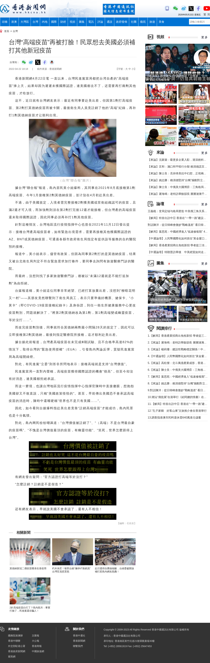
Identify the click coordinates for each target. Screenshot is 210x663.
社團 (133, 21)
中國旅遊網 (38, 651)
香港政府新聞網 (16, 651)
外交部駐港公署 (16, 646)
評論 (100, 21)
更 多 (204, 37)
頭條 (5, 21)
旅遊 (152, 21)
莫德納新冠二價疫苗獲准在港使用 (28, 568)
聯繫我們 (78, 646)
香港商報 (37, 646)
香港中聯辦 (14, 640)
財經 (63, 21)
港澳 (14, 21)
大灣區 (24, 21)
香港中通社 (79, 635)
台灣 (35, 21)
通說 (109, 21)
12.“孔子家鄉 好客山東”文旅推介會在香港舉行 (177, 410)
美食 (161, 21)
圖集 (82, 21)
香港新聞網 (79, 640)
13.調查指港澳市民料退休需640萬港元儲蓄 (174, 417)
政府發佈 (121, 21)
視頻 (72, 21)
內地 (44, 21)
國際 (54, 21)
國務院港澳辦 (15, 635)
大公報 (35, 640)
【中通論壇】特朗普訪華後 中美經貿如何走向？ (178, 252)
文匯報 (35, 635)
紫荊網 (11, 656)
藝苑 (143, 21)
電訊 (91, 21)
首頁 (6, 31)
